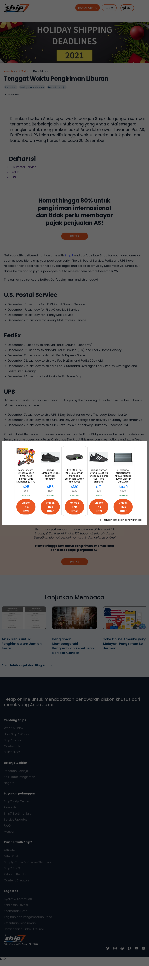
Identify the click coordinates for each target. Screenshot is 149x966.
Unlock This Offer (26, 507)
